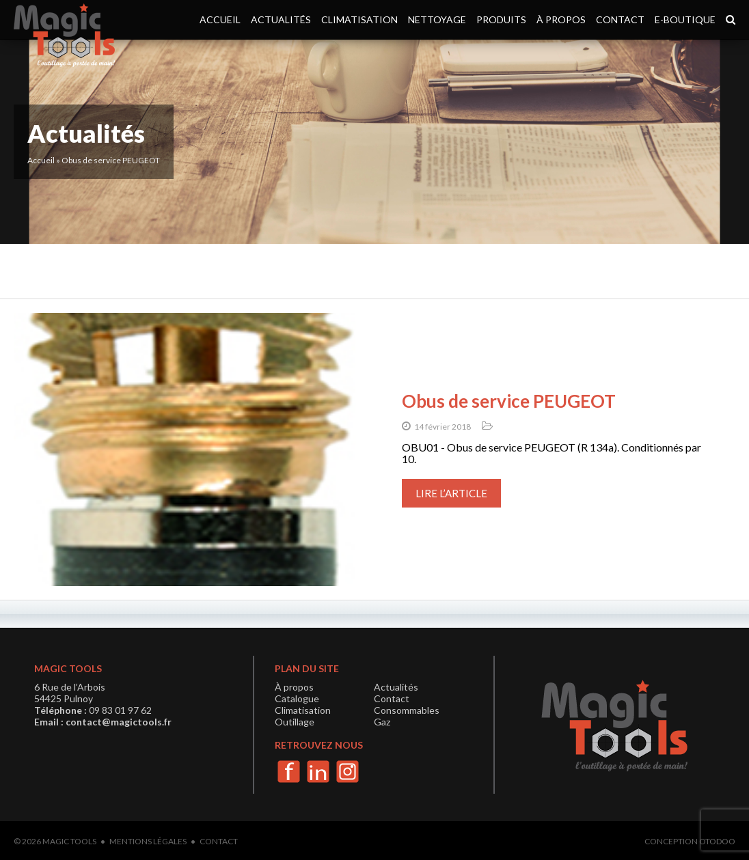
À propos (561, 19)
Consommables (406, 710)
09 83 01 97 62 (120, 710)
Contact (620, 19)
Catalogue (297, 698)
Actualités (281, 19)
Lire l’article (451, 493)
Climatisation (359, 19)
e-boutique (685, 19)
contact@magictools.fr (119, 721)
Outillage (294, 721)
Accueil (220, 19)
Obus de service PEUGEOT (509, 401)
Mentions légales (148, 841)
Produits (501, 19)
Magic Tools (69, 841)
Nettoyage (437, 19)
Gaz (382, 721)
